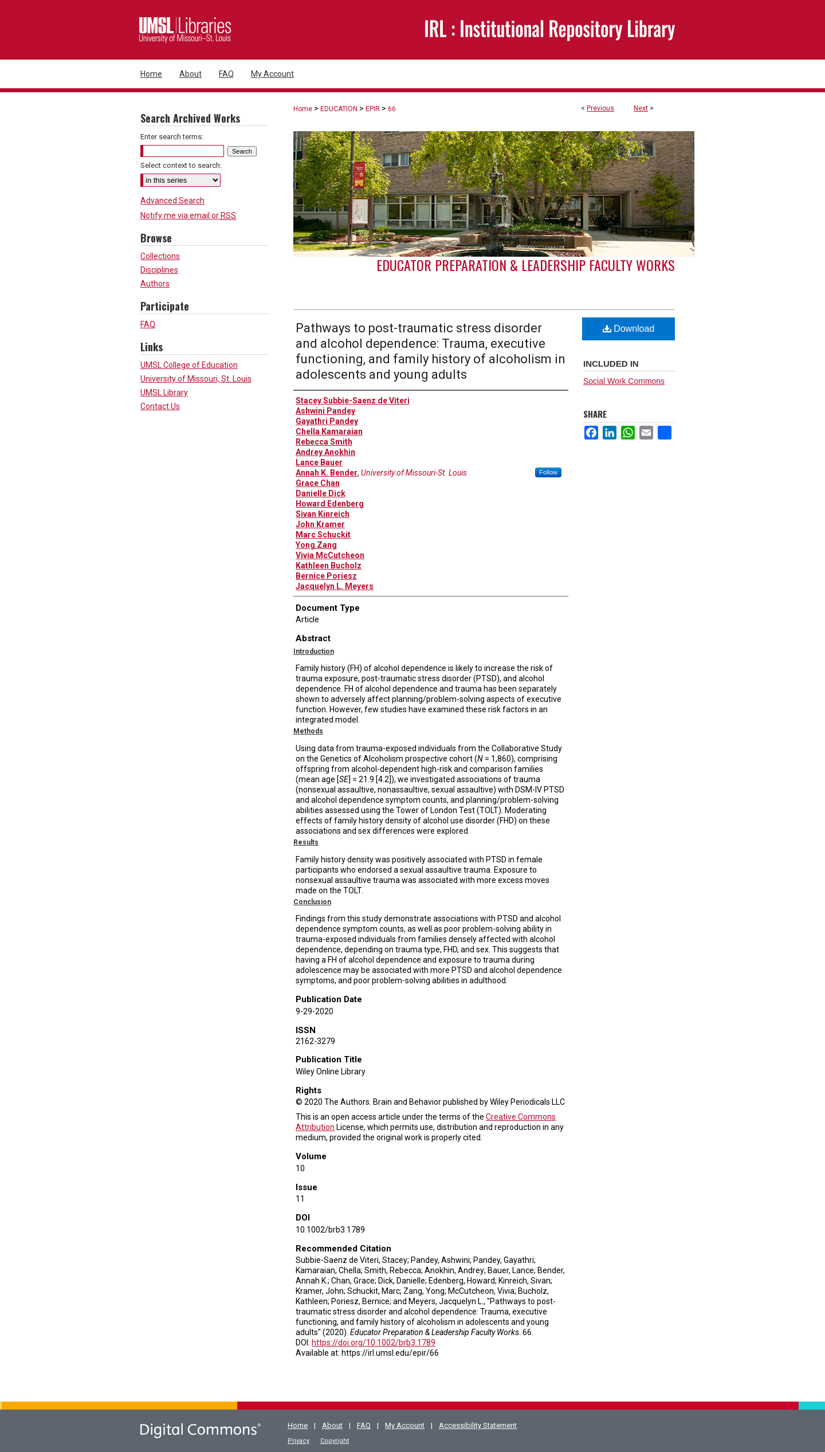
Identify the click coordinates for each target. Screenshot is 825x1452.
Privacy (298, 1441)
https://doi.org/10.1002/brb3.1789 (373, 1342)
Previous (600, 108)
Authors (155, 283)
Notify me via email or (188, 215)
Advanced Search (172, 200)
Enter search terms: (171, 136)
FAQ (147, 324)
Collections (160, 256)
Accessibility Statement (478, 1425)
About (332, 1425)
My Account (405, 1425)
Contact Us (160, 406)
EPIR (373, 109)
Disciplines (159, 269)
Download (629, 328)
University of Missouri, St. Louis (196, 378)
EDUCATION (339, 109)
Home (302, 109)
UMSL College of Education (189, 365)
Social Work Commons (624, 381)
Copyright (334, 1441)
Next (641, 108)
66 (392, 109)
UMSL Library (164, 392)
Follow (548, 472)
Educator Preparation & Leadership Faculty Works (525, 264)
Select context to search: (181, 165)
